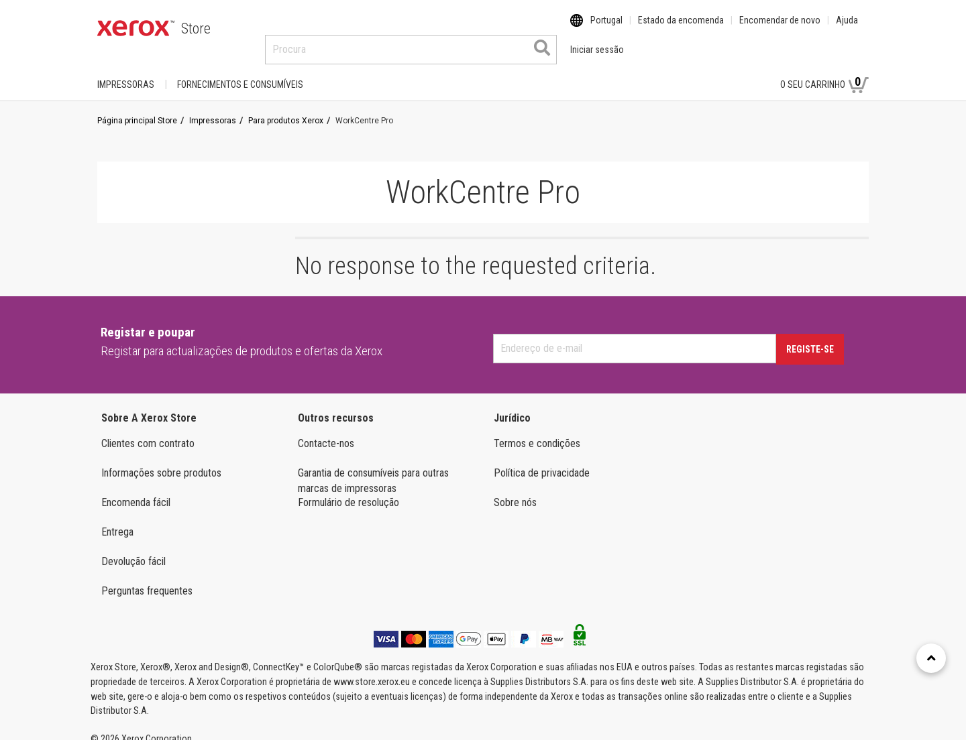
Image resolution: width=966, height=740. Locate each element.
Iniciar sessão (726, 71)
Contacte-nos (326, 430)
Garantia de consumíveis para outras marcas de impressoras (373, 468)
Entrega (117, 519)
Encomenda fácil (135, 489)
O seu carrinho (824, 71)
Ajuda (847, 28)
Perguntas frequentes (147, 578)
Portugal (606, 28)
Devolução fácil (133, 548)
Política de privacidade (542, 460)
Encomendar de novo (779, 28)
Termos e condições (537, 430)
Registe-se (810, 336)
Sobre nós (515, 489)
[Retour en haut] (931, 658)
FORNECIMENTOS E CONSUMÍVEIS (240, 71)
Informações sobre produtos (161, 460)
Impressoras (125, 71)
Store (196, 28)
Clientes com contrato (148, 430)
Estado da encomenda (681, 28)
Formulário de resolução (348, 489)
